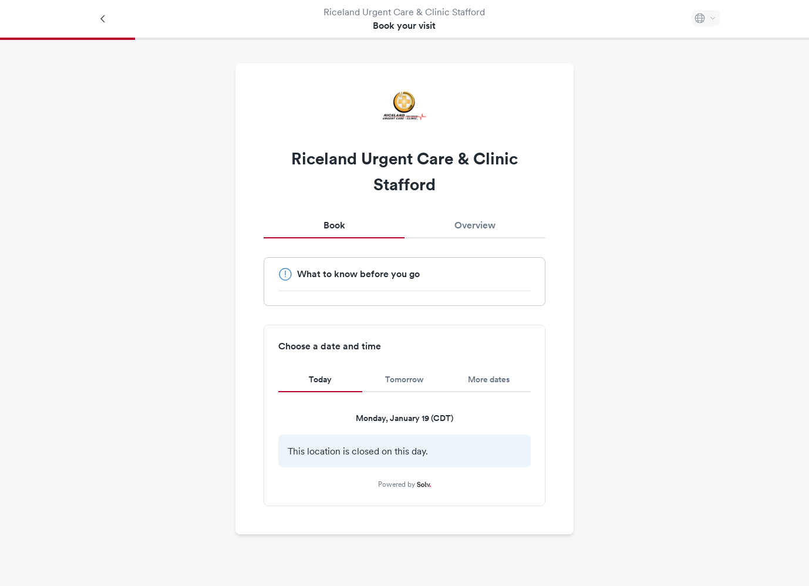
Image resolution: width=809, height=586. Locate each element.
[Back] (103, 19)
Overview (474, 225)
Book (334, 225)
